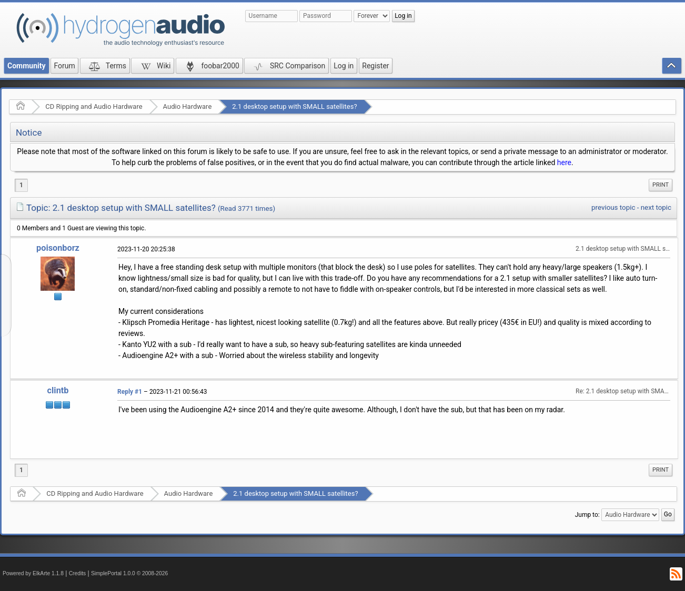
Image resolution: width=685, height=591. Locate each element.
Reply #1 (129, 391)
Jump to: (587, 514)
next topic (656, 207)
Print (660, 184)
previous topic (613, 207)
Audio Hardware (187, 106)
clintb (58, 390)
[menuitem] (660, 185)
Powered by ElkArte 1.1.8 (33, 573)
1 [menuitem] (21, 185)
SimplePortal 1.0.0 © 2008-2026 (129, 573)
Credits (77, 573)
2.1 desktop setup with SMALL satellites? (294, 106)
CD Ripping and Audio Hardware (93, 106)
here (564, 162)
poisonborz (57, 248)
